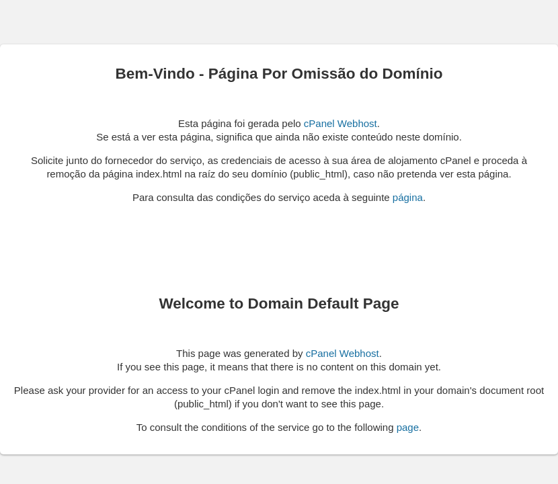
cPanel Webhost (340, 123)
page (408, 427)
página (408, 197)
